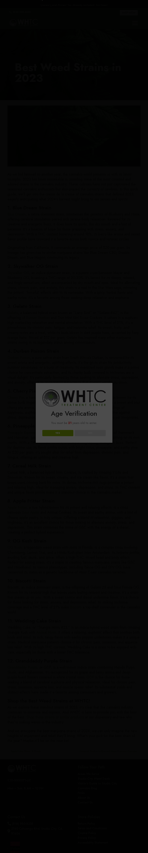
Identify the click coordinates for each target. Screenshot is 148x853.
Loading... (74, 451)
